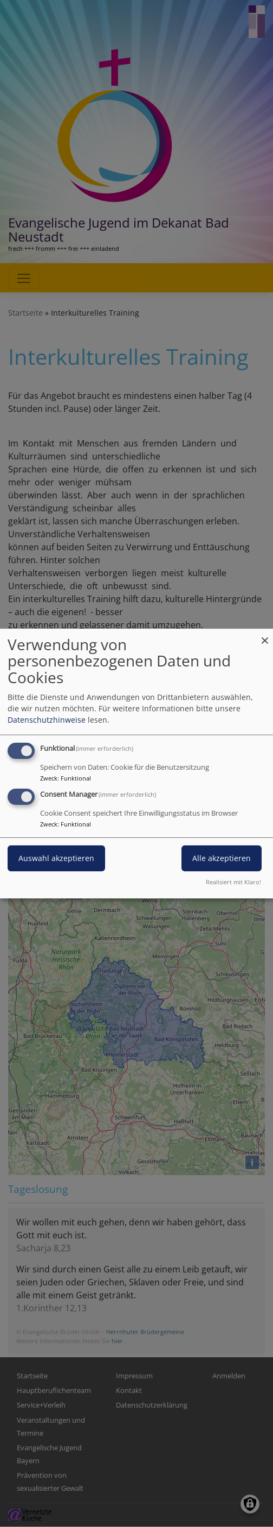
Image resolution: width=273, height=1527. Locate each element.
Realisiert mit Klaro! (233, 882)
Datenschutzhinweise (47, 720)
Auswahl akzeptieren (56, 858)
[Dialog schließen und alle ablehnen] (265, 635)
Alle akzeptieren (221, 858)
